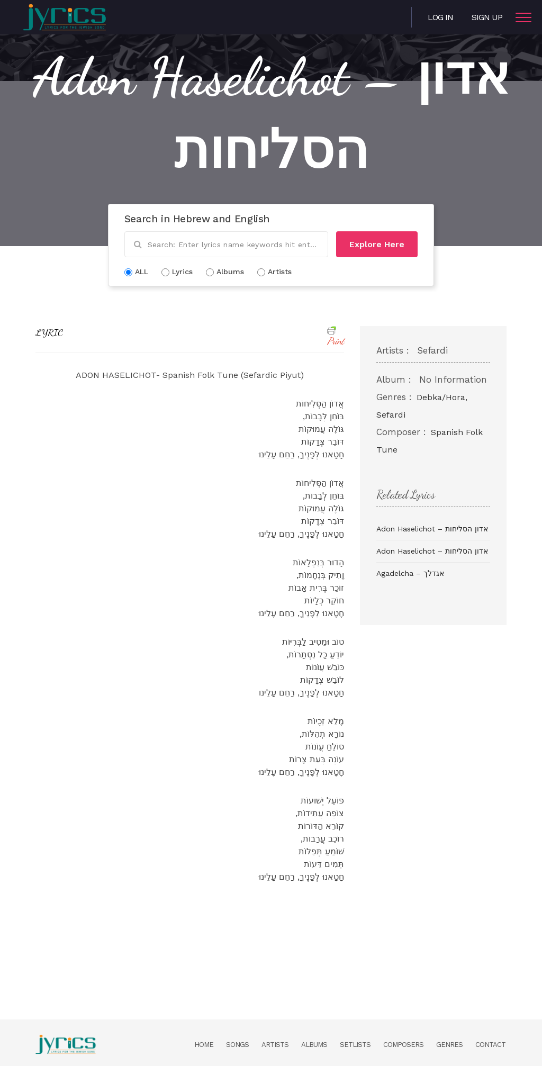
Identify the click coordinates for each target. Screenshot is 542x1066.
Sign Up (487, 17)
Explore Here (376, 244)
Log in (440, 17)
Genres (449, 1045)
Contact (490, 1045)
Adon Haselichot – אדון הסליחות (432, 529)
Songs (237, 1045)
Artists (274, 1045)
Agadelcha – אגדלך (410, 573)
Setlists (355, 1045)
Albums (314, 1045)
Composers (403, 1045)
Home (203, 1045)
